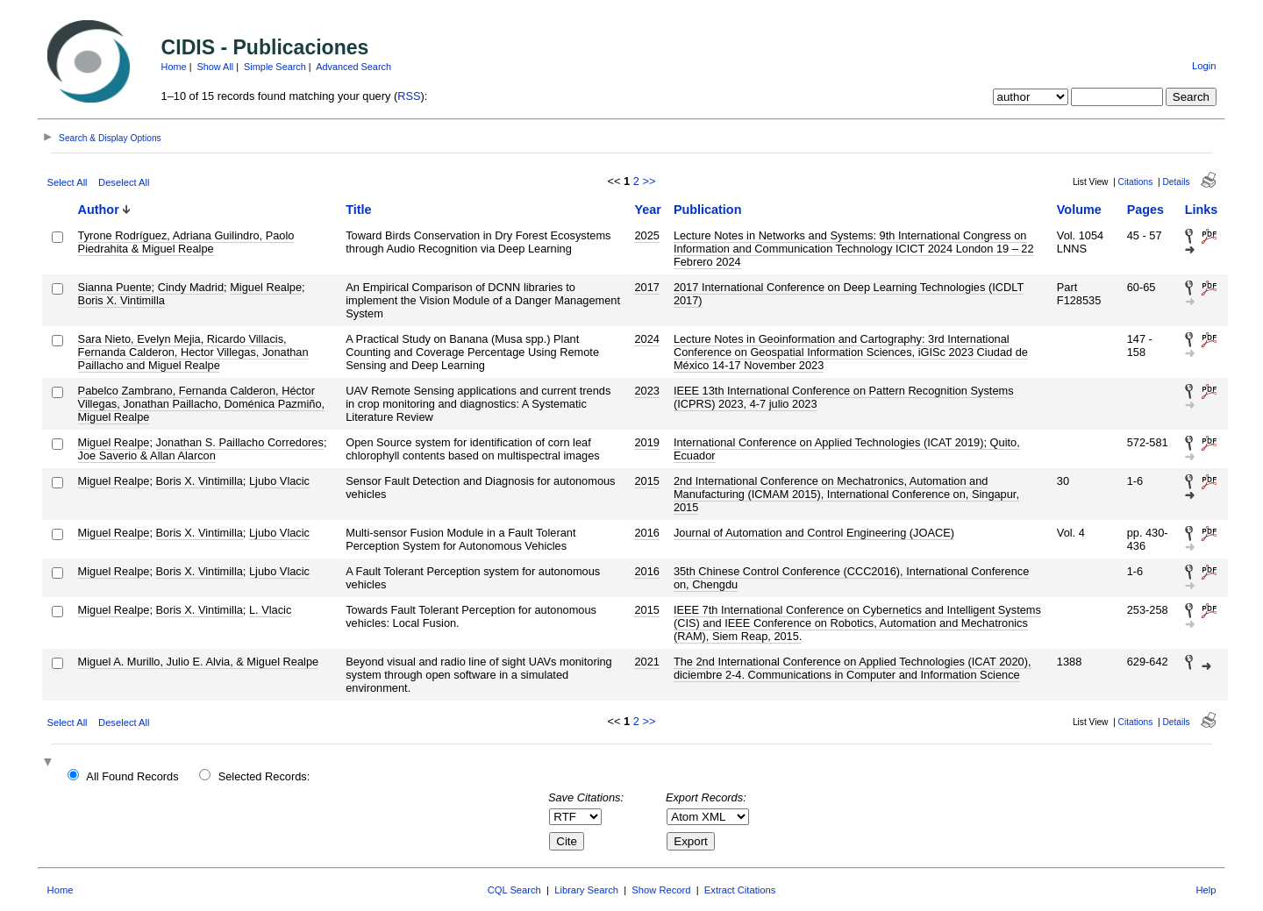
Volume (1079, 210)
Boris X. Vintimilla (121, 300)
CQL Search (514, 890)
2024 (646, 338)
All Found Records (132, 776)
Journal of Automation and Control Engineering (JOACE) (814, 532)
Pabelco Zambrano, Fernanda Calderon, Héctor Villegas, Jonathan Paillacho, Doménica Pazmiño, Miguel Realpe (201, 403)
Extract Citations (739, 890)
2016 (646, 532)
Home (174, 66)
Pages (1145, 210)
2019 (646, 442)
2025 (646, 235)
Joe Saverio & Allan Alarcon (147, 455)
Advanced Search (353, 66)
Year (647, 210)
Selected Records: (264, 776)
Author (98, 210)
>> (648, 181)
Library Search (586, 890)
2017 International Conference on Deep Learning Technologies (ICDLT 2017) (849, 294)
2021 (646, 661)
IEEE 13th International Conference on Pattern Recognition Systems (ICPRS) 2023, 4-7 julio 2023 (844, 397)
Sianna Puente (115, 287)
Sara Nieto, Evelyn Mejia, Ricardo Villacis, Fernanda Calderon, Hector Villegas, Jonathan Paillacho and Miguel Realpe (193, 352)
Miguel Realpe (266, 287)
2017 (646, 287)
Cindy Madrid (191, 287)
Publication (708, 210)
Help (1205, 890)
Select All (67, 182)
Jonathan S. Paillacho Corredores (240, 442)
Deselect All (123, 182)
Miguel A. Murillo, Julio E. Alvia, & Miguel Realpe (198, 661)
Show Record (661, 890)
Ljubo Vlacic (279, 481)
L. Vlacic (270, 609)
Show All (215, 66)
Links (1201, 210)
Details (1175, 182)
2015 (646, 481)
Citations (1135, 182)
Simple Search (275, 66)
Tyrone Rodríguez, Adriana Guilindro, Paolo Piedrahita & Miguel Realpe (186, 242)
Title (358, 210)
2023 (646, 390)
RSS (408, 96)
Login (1204, 65)
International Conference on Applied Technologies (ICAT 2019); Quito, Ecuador (847, 449)
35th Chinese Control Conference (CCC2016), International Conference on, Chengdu (851, 578)
